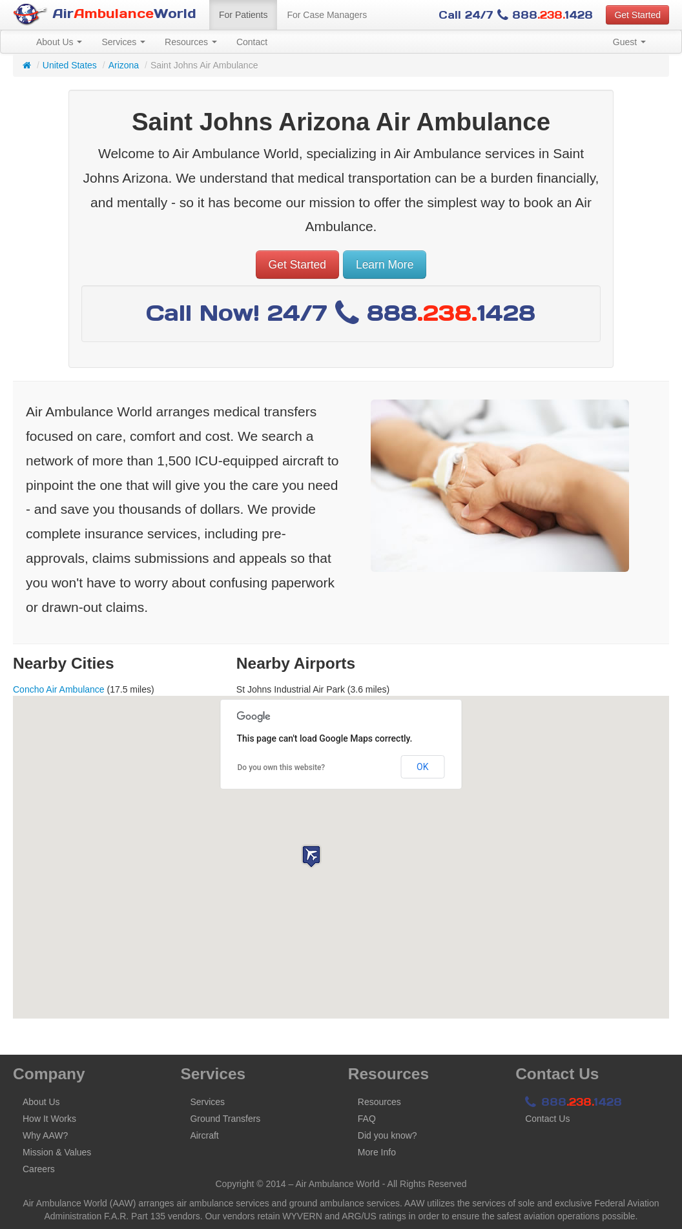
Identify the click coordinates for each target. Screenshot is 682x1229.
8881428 (573, 1101)
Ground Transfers (225, 1118)
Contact (251, 42)
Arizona (123, 65)
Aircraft (204, 1135)
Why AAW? (45, 1135)
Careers (39, 1169)
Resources (191, 42)
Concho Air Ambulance (59, 689)
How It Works (49, 1118)
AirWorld (104, 14)
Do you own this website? (282, 767)
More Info (377, 1152)
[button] (311, 856)
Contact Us (547, 1118)
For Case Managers (327, 15)
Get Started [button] (637, 15)
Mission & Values (57, 1152)
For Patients (243, 15)
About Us (59, 42)
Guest (629, 42)
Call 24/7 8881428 (516, 14)
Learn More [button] (385, 264)
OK (422, 767)
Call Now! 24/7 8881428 (340, 312)
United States (70, 65)
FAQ (367, 1118)
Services (123, 42)
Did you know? (387, 1135)
